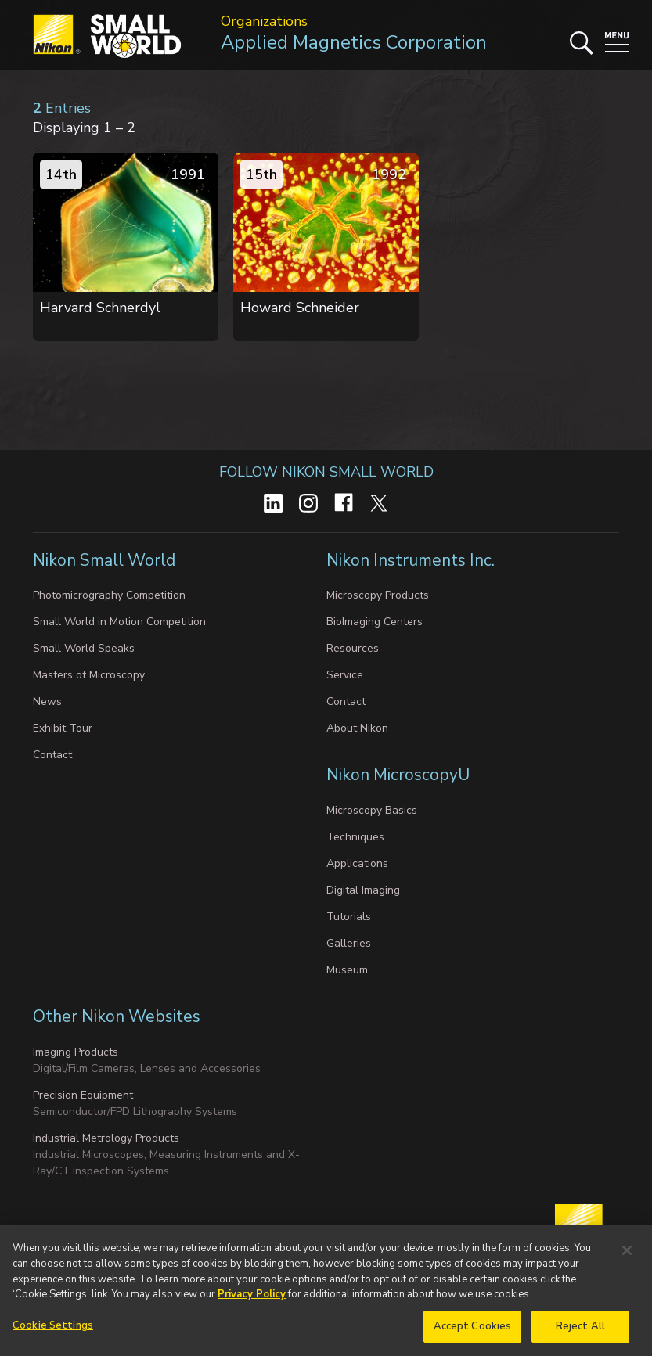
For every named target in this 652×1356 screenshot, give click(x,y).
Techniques (355, 836)
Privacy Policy (252, 1304)
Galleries (348, 943)
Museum (347, 969)
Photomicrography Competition (109, 595)
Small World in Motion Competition (119, 621)
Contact (52, 754)
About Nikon (357, 728)
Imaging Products (75, 1052)
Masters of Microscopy (89, 674)
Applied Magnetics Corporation (354, 42)
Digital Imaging (363, 890)
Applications (357, 863)
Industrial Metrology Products (106, 1138)
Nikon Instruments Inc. (412, 560)
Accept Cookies (473, 1335)
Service (344, 674)
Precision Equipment (83, 1095)
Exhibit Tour (62, 728)
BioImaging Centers (374, 621)
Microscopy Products (377, 595)
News (47, 701)
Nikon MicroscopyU (398, 775)
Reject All (580, 1335)
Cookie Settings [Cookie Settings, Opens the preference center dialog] (53, 1334)
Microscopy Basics (371, 810)
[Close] (627, 1260)
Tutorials (348, 916)
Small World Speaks (84, 648)
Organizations (264, 21)
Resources (352, 648)
